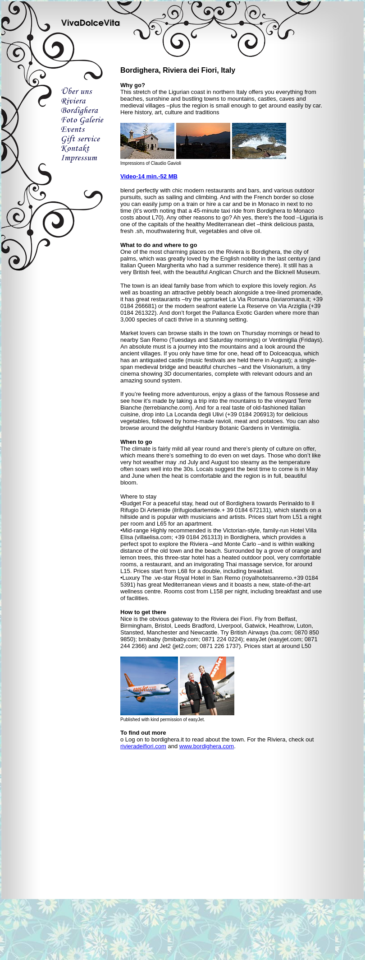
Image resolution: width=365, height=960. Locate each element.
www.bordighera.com (206, 746)
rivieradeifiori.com (143, 746)
